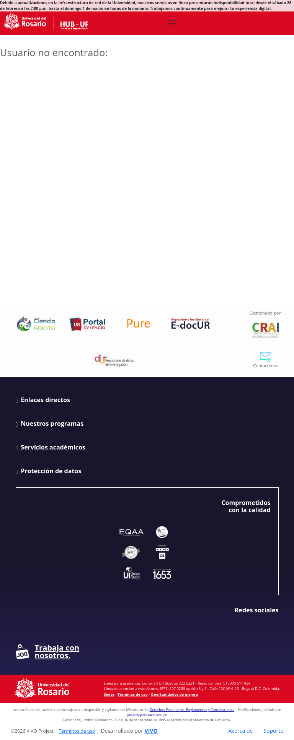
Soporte (273, 730)
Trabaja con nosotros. (48, 651)
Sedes (109, 694)
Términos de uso (133, 694)
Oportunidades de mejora (174, 694)
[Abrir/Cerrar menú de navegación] (172, 23)
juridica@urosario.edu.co (147, 714)
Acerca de (241, 730)
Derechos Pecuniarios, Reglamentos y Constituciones (192, 709)
